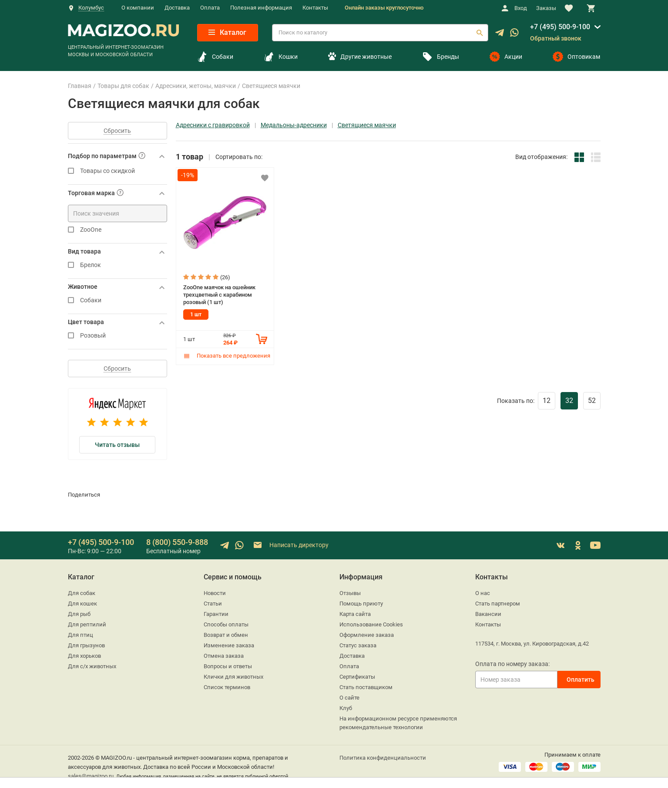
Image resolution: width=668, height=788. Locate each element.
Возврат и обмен (226, 635)
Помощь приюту (361, 603)
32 (569, 400)
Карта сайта (355, 614)
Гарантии (216, 614)
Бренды (440, 56)
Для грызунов (86, 645)
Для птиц (80, 635)
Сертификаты (357, 676)
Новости (215, 593)
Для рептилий (87, 624)
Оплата (210, 7)
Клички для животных (233, 676)
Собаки (215, 56)
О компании (137, 7)
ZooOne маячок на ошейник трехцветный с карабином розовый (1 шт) (219, 294)
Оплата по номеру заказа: (512, 663)
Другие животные (360, 56)
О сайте (349, 697)
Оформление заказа (366, 635)
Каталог (227, 32)
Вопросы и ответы (228, 666)
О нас (482, 593)
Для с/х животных (92, 666)
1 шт (195, 314)
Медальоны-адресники (294, 125)
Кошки (281, 56)
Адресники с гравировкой (213, 125)
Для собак (81, 593)
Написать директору (290, 545)
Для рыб (79, 614)
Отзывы (350, 593)
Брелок (117, 265)
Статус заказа (357, 645)
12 (547, 400)
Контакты (315, 7)
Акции (506, 56)
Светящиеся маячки (367, 125)
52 (592, 400)
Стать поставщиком (366, 687)
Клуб (345, 708)
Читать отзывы (117, 444)
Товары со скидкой (117, 171)
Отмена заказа (224, 656)
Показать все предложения (226, 355)
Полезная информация (261, 7)
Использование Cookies (371, 624)
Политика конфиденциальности (382, 757)
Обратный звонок (555, 38)
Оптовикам (576, 56)
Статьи (213, 603)
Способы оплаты (226, 624)
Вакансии (488, 614)
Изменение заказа (229, 645)
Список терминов (227, 687)
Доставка (177, 7)
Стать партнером (497, 603)
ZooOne (117, 230)
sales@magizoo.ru (91, 776)
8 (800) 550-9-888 (177, 542)
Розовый (117, 335)
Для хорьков (84, 656)
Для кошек (82, 603)
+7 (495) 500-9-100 (560, 27)
